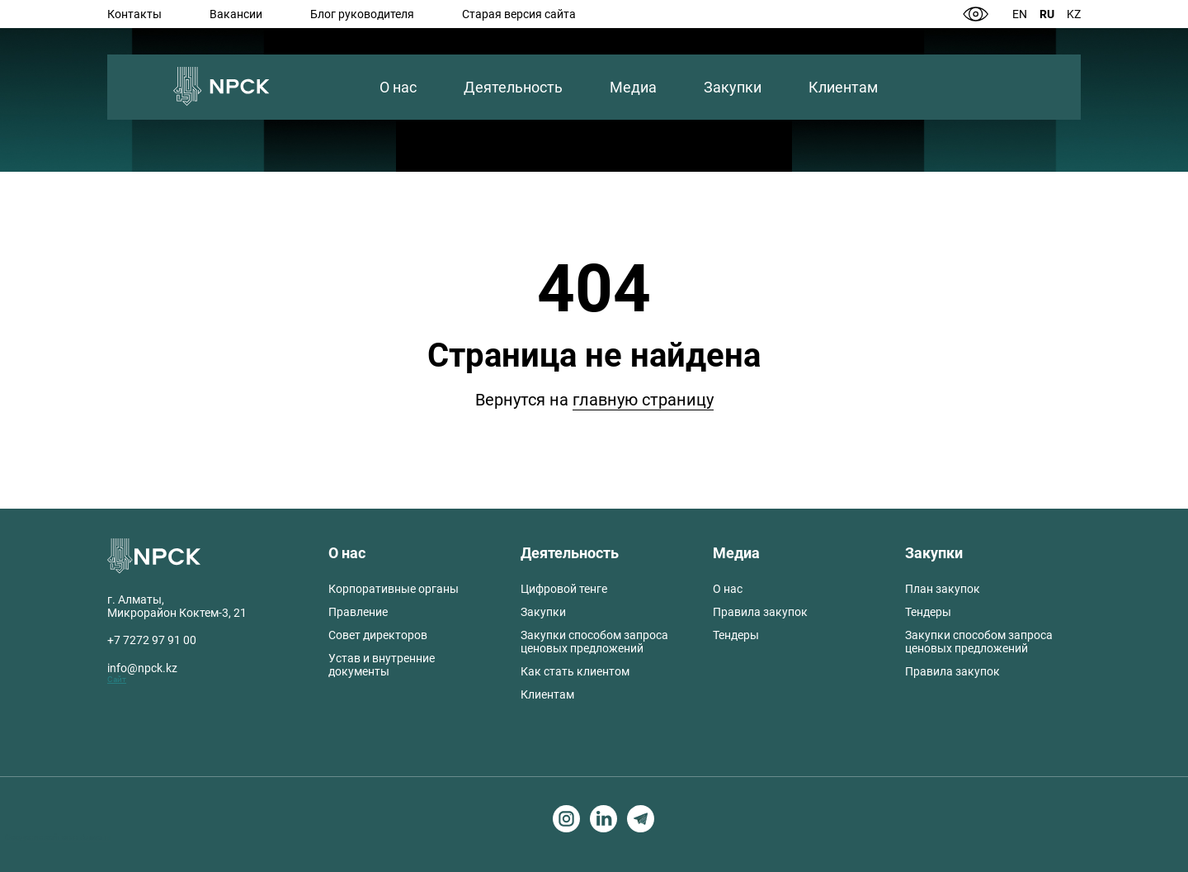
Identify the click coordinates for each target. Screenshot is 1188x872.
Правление (358, 611)
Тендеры (736, 635)
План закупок (942, 588)
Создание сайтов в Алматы (58, 836)
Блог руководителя (362, 14)
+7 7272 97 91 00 (151, 640)
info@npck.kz (142, 668)
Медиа (633, 87)
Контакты (134, 14)
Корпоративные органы (393, 588)
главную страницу (643, 400)
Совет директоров (377, 635)
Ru (1047, 14)
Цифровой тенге (564, 588)
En (1019, 14)
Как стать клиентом (575, 671)
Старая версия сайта (519, 14)
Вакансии (236, 14)
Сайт (116, 679)
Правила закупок (760, 611)
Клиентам (843, 87)
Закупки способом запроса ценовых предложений (594, 641)
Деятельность (513, 87)
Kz (1074, 14)
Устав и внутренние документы (381, 665)
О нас (398, 87)
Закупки (732, 87)
